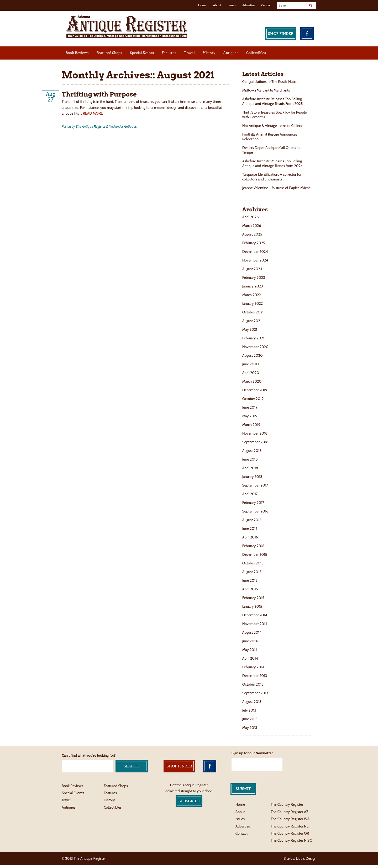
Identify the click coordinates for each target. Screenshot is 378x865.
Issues (232, 5)
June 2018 (250, 459)
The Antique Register (91, 126)
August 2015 (251, 571)
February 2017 (253, 502)
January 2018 (252, 476)
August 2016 (251, 519)
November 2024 (255, 260)
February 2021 (253, 338)
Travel (189, 53)
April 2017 (250, 494)
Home (202, 5)
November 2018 (254, 433)
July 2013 (249, 710)
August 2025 (252, 234)
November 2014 (254, 623)
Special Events (142, 53)
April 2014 (250, 658)
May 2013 (249, 727)
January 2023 (252, 286)
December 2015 (254, 554)
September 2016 (255, 511)
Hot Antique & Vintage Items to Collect (272, 125)
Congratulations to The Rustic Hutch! (270, 81)
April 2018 (250, 468)
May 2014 (250, 649)
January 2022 (252, 303)
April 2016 (250, 537)
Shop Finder (280, 33)
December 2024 (255, 251)
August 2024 (252, 268)
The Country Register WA (290, 818)
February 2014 (253, 667)
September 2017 (255, 485)
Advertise (248, 5)
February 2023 (253, 277)
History (209, 53)
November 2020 (255, 346)
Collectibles (256, 53)
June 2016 (250, 528)
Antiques (230, 53)
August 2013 (251, 701)
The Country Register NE (289, 826)
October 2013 (253, 684)
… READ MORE (91, 113)
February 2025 (253, 243)
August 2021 (251, 320)
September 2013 (255, 693)
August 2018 (252, 450)
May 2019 (250, 416)
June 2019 (250, 407)
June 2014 (250, 641)
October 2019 (253, 398)
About (217, 5)
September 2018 (255, 442)
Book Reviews (77, 53)
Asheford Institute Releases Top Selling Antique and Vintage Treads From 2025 (272, 101)
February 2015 (253, 597)
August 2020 (252, 355)
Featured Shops (109, 53)
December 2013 (254, 675)
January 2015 (252, 606)
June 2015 (250, 580)
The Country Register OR (290, 833)
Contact (266, 5)
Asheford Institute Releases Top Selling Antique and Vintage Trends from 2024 (272, 163)
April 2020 (250, 372)
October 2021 (253, 312)
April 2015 (250, 589)
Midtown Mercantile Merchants (266, 90)
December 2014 (254, 615)
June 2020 (250, 364)
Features (169, 53)
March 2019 (251, 424)
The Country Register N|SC (291, 840)
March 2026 (251, 225)
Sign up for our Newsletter (252, 753)
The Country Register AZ (289, 811)
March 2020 (252, 381)
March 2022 (251, 294)
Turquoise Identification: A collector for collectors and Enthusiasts (272, 176)
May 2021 (249, 329)
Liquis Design (306, 858)
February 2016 (253, 545)
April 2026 (250, 217)
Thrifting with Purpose (99, 94)
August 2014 (252, 632)
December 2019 (254, 390)
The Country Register (287, 804)
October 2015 (253, 563)
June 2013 (250, 719)
